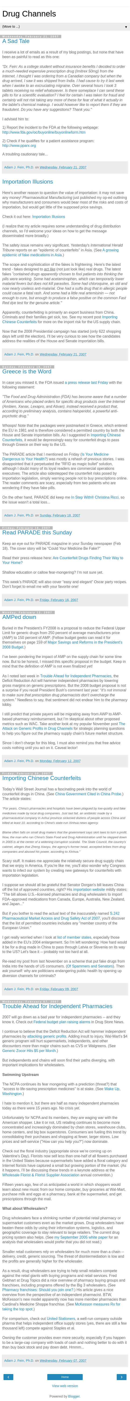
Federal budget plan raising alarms (62, 1022)
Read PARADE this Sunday (37, 532)
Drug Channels (29, 13)
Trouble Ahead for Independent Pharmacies (75, 676)
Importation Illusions (27, 181)
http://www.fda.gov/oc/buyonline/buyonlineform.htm (44, 132)
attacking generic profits (46, 1036)
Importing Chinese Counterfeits (41, 778)
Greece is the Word (26, 371)
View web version (65, 1386)
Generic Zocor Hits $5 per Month (29, 1051)
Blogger (74, 1396)
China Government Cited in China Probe (88, 794)
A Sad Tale (16, 41)
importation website (89, 889)
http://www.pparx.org (19, 146)
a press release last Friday (86, 383)
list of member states (74, 937)
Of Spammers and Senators (90, 966)
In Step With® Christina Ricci (94, 497)
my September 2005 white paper (81, 1237)
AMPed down (19, 617)
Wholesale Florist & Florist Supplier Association (40, 1175)
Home (65, 1377)
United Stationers (61, 1319)
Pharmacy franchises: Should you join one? (37, 1290)
